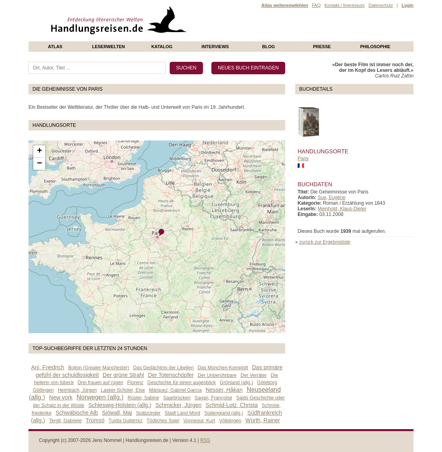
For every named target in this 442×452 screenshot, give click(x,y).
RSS (205, 440)
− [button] (39, 164)
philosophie (375, 46)
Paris (303, 158)
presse (322, 46)
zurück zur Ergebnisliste (324, 242)
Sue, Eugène (331, 197)
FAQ (316, 5)
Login (407, 5)
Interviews (215, 46)
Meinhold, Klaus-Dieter (342, 209)
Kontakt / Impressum (344, 5)
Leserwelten (108, 46)
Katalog (161, 46)
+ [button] (39, 151)
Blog (268, 46)
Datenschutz (381, 5)
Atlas (55, 46)
